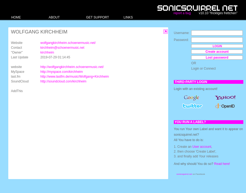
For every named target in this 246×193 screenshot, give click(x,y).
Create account (217, 52)
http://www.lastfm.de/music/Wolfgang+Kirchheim (74, 76)
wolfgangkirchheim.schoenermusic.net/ (68, 43)
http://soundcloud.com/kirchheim (63, 81)
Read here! (222, 164)
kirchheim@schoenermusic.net (62, 48)
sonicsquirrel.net (184, 174)
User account (201, 147)
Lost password (217, 57)
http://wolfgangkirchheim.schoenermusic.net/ (72, 67)
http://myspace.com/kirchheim (61, 72)
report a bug (182, 13)
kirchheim (47, 52)
